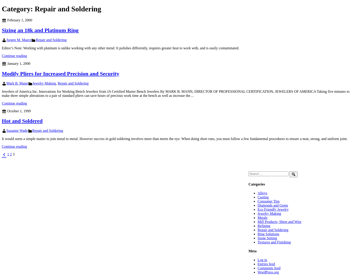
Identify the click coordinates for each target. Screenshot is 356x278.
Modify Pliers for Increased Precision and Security (60, 74)
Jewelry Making (44, 83)
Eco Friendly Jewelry (273, 209)
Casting (263, 197)
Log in (262, 260)
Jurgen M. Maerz (18, 40)
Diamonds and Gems (272, 205)
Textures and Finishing (274, 242)
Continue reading (14, 56)
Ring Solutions (268, 234)
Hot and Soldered (22, 121)
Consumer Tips (268, 201)
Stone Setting (267, 238)
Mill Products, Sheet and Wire (279, 222)
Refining (263, 226)
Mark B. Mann (17, 83)
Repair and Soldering (51, 40)
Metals (262, 218)
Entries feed (266, 264)
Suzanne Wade (17, 131)
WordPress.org (268, 272)
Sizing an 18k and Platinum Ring (40, 30)
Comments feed (268, 268)
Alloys (262, 193)
